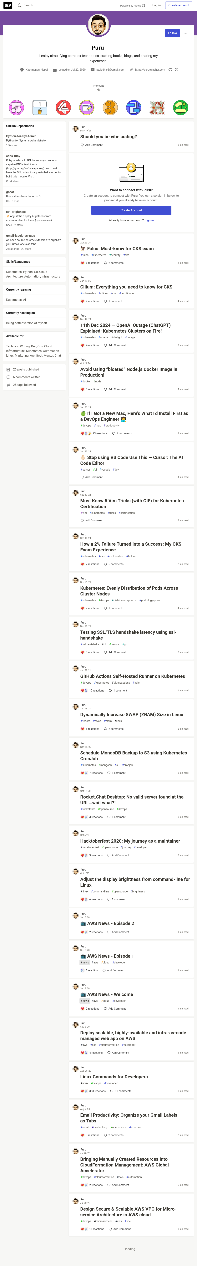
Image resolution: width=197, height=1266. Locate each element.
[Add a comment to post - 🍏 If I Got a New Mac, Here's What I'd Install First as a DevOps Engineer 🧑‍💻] (94, 433)
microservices (103, 1221)
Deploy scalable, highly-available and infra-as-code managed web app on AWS (133, 1035)
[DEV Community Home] (8, 5)
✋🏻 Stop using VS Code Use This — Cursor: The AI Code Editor (131, 460)
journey (126, 847)
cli (104, 644)
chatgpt (116, 337)
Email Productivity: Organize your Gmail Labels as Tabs (128, 1118)
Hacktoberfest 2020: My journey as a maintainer (130, 841)
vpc (128, 1221)
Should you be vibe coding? (108, 136)
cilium (103, 293)
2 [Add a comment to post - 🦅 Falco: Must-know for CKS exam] (113, 263)
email (85, 1127)
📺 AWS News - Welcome (106, 994)
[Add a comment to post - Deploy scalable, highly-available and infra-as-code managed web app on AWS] (91, 1052)
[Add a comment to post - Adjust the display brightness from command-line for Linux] (91, 899)
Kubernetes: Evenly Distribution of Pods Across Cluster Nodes (129, 591)
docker (86, 382)
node (97, 382)
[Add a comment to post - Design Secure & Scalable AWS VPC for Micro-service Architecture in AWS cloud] (92, 1229)
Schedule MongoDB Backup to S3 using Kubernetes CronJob (133, 755)
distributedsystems (124, 600)
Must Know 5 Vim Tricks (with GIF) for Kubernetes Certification (132, 503)
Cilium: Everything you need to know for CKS (126, 287)
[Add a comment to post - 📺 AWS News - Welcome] (90, 1008)
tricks (112, 513)
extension (135, 1127)
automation (134, 1177)
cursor (85, 470)
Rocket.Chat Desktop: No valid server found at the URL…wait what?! (132, 799)
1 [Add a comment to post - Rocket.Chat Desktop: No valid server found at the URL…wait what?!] (116, 817)
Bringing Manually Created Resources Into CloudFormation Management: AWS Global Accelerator (124, 1164)
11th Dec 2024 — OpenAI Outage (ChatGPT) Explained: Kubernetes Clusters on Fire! (125, 328)
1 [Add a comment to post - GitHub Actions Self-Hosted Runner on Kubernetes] (117, 690)
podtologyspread (150, 600)
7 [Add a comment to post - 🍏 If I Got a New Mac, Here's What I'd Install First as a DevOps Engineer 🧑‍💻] (121, 433)
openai (104, 337)
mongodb (105, 765)
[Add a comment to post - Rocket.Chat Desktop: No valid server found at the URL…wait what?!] (91, 817)
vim (84, 513)
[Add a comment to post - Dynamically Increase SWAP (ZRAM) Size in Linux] (90, 728)
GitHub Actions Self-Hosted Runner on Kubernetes (132, 676)
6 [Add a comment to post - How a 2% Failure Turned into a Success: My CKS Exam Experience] (113, 564)
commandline (100, 892)
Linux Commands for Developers (114, 1077)
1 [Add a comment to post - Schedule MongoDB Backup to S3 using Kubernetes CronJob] (116, 773)
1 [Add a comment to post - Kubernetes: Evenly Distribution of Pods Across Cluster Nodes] (112, 608)
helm (136, 683)
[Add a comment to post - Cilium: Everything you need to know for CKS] (90, 301)
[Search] (20, 5)
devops (86, 426)
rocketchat (88, 809)
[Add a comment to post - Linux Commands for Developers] (93, 1091)
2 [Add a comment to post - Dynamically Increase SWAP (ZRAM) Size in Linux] (113, 729)
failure (131, 556)
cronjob (127, 765)
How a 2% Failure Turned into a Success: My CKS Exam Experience (130, 547)
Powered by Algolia (132, 5)
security (114, 255)
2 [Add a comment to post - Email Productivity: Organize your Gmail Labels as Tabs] (113, 1135)
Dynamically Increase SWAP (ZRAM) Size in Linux (131, 714)
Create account (178, 5)
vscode (105, 470)
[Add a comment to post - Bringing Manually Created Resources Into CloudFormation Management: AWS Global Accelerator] (91, 1185)
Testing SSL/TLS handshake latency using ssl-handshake (128, 635)
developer (140, 847)
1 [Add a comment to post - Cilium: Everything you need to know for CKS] (112, 301)
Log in (156, 5)
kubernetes (98, 255)
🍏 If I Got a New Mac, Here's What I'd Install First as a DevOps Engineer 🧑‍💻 (134, 416)
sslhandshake (90, 644)
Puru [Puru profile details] (83, 127)
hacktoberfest (90, 847)
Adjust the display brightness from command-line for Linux (135, 882)
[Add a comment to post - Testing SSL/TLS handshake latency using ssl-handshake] (90, 652)
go (124, 644)
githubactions (121, 683)
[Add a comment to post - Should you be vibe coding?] (91, 145)
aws (95, 963)
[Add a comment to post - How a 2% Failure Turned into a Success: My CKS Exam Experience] (90, 564)
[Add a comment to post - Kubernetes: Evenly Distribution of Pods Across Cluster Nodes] (90, 608)
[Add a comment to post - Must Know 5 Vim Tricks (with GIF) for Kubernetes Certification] (91, 520)
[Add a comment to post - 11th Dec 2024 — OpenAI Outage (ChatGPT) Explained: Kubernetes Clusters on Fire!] (90, 345)
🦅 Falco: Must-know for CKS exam (117, 248)
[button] (16, 107)
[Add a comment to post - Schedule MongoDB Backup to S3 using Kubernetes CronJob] (91, 772)
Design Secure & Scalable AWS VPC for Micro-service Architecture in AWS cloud (128, 1212)
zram (108, 721)
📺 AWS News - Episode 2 (107, 923)
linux (118, 721)
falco (84, 255)
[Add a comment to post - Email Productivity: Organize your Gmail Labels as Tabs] (90, 1135)
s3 (117, 765)
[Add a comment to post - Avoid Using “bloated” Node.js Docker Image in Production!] (90, 389)
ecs (93, 1045)
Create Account (131, 210)
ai (95, 470)
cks (126, 255)
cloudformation (109, 1045)
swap (97, 721)
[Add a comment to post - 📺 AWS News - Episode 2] (91, 932)
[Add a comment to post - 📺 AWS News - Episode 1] (89, 970)
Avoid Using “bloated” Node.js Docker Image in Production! (128, 372)
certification (127, 293)
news (85, 963)
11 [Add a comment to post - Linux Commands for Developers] (120, 1091)
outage (130, 337)
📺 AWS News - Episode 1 (107, 956)
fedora (85, 721)
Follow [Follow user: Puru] (172, 33)
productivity (111, 426)
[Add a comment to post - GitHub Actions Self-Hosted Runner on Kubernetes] (92, 690)
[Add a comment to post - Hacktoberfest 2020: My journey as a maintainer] (91, 855)
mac (97, 426)
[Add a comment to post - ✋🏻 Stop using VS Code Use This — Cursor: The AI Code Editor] (91, 477)
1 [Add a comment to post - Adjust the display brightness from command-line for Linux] (116, 899)
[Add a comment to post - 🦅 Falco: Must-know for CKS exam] (90, 262)
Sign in (149, 220)
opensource (106, 809)
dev (116, 470)
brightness (138, 892)
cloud (105, 963)
